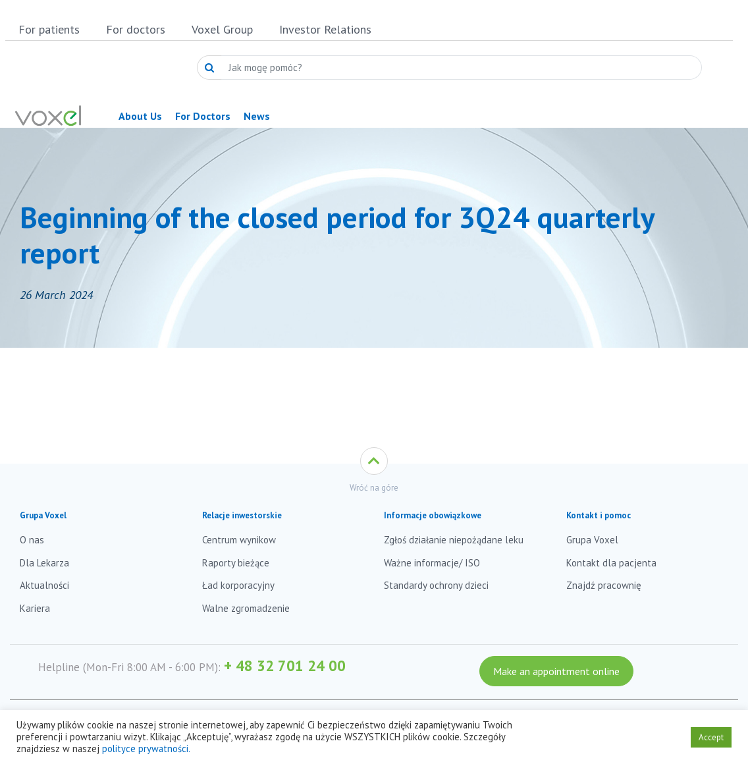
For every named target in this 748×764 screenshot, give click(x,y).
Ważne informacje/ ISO (432, 563)
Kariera (35, 608)
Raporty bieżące (235, 563)
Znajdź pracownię (603, 585)
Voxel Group (222, 29)
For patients (49, 29)
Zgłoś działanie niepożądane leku (453, 539)
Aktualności (44, 585)
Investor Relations (325, 29)
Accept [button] (711, 737)
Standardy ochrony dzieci (436, 585)
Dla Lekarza (44, 563)
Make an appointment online (556, 671)
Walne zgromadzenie (246, 608)
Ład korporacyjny (238, 585)
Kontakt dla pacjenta (611, 563)
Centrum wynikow (239, 539)
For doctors (135, 29)
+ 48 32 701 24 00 (285, 665)
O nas (32, 539)
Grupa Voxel (592, 539)
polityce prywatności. (146, 748)
